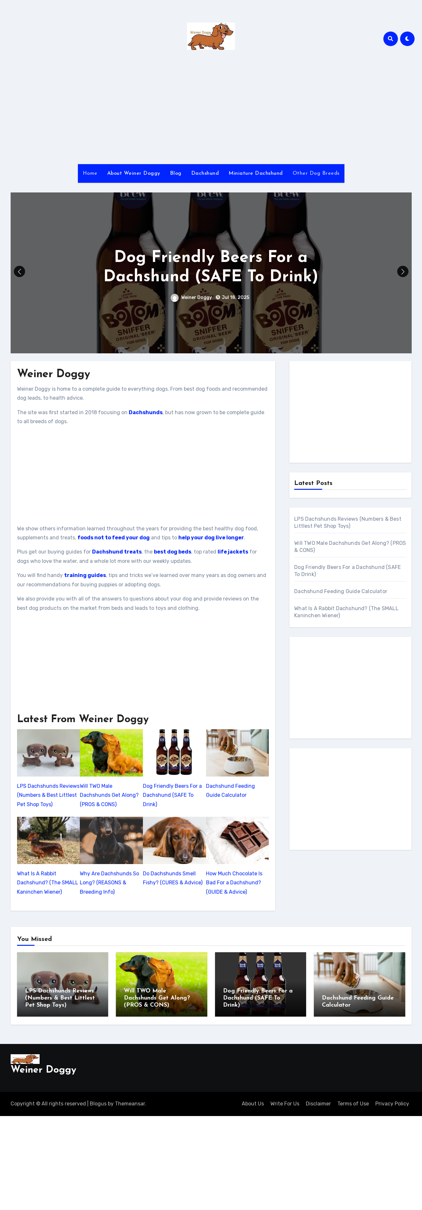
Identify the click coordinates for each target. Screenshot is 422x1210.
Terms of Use (353, 1102)
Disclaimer (318, 1102)
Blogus (98, 1102)
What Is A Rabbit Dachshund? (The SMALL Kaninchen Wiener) (47, 882)
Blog (176, 173)
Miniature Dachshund (256, 173)
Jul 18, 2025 (235, 297)
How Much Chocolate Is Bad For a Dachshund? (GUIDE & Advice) (234, 882)
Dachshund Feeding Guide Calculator (230, 790)
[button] (402, 271)
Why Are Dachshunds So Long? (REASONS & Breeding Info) (109, 882)
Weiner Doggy (191, 297)
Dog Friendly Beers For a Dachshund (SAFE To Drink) (172, 795)
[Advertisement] (211, 109)
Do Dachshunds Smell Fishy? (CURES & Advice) (172, 878)
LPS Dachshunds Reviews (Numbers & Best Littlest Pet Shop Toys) (48, 795)
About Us (253, 1102)
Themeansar (130, 1102)
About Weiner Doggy (133, 173)
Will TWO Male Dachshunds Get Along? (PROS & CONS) (109, 795)
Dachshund (205, 173)
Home (90, 173)
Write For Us (284, 1102)
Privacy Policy (392, 1102)
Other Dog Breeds (316, 173)
